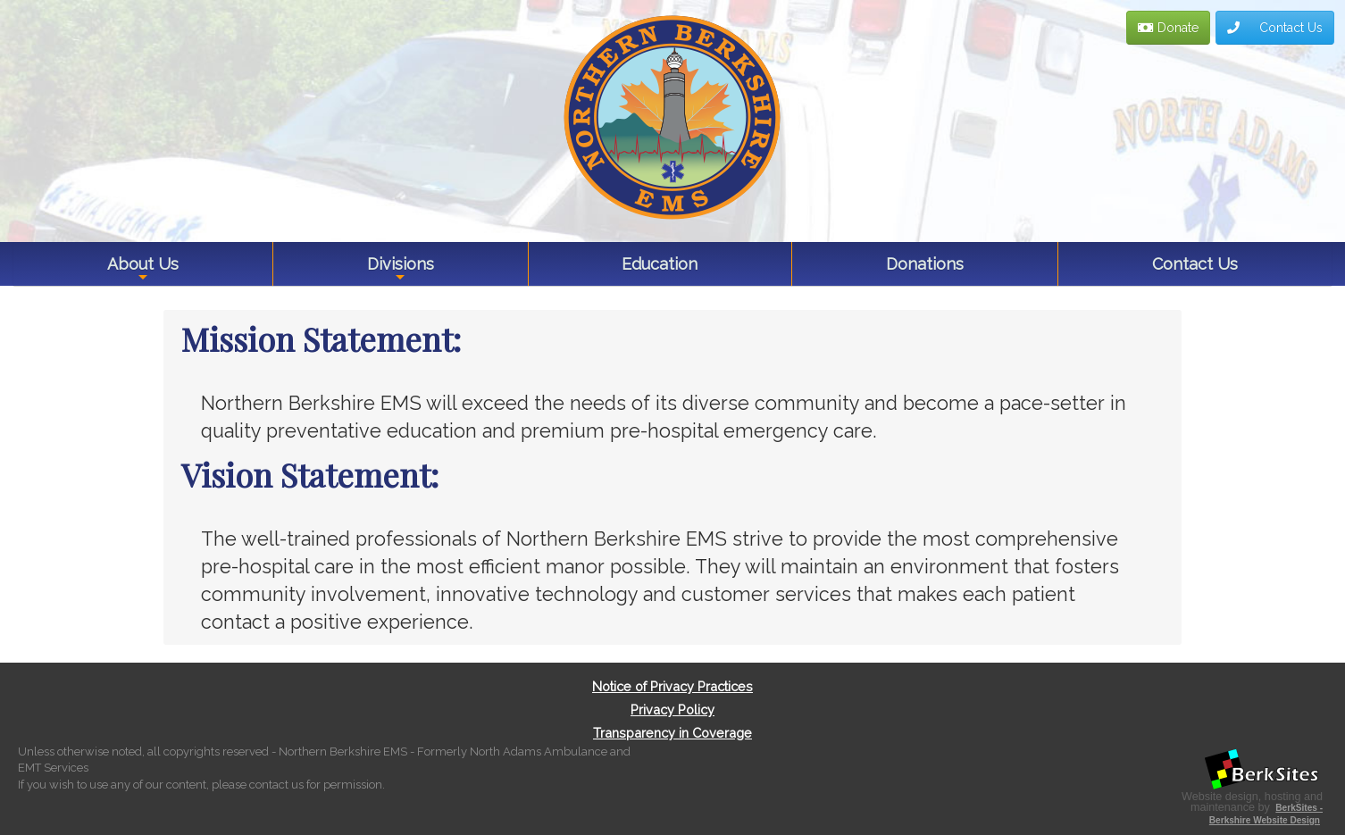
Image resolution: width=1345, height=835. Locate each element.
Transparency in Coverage (672, 732)
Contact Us (1275, 28)
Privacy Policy (672, 709)
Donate (1168, 28)
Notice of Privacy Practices (672, 686)
